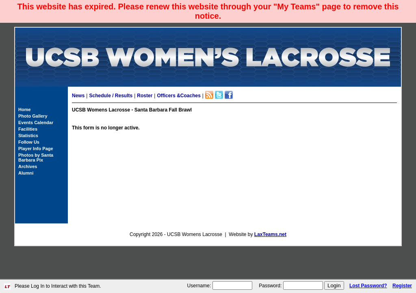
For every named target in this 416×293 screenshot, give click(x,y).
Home (24, 109)
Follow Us (28, 142)
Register (402, 286)
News (78, 95)
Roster (144, 95)
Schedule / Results (110, 95)
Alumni (25, 173)
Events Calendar (35, 122)
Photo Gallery (33, 116)
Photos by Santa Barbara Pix (35, 157)
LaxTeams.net (270, 234)
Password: (270, 286)
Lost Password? (368, 286)
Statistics (28, 135)
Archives (27, 166)
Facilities (27, 129)
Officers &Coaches (178, 95)
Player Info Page (35, 148)
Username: (199, 286)
